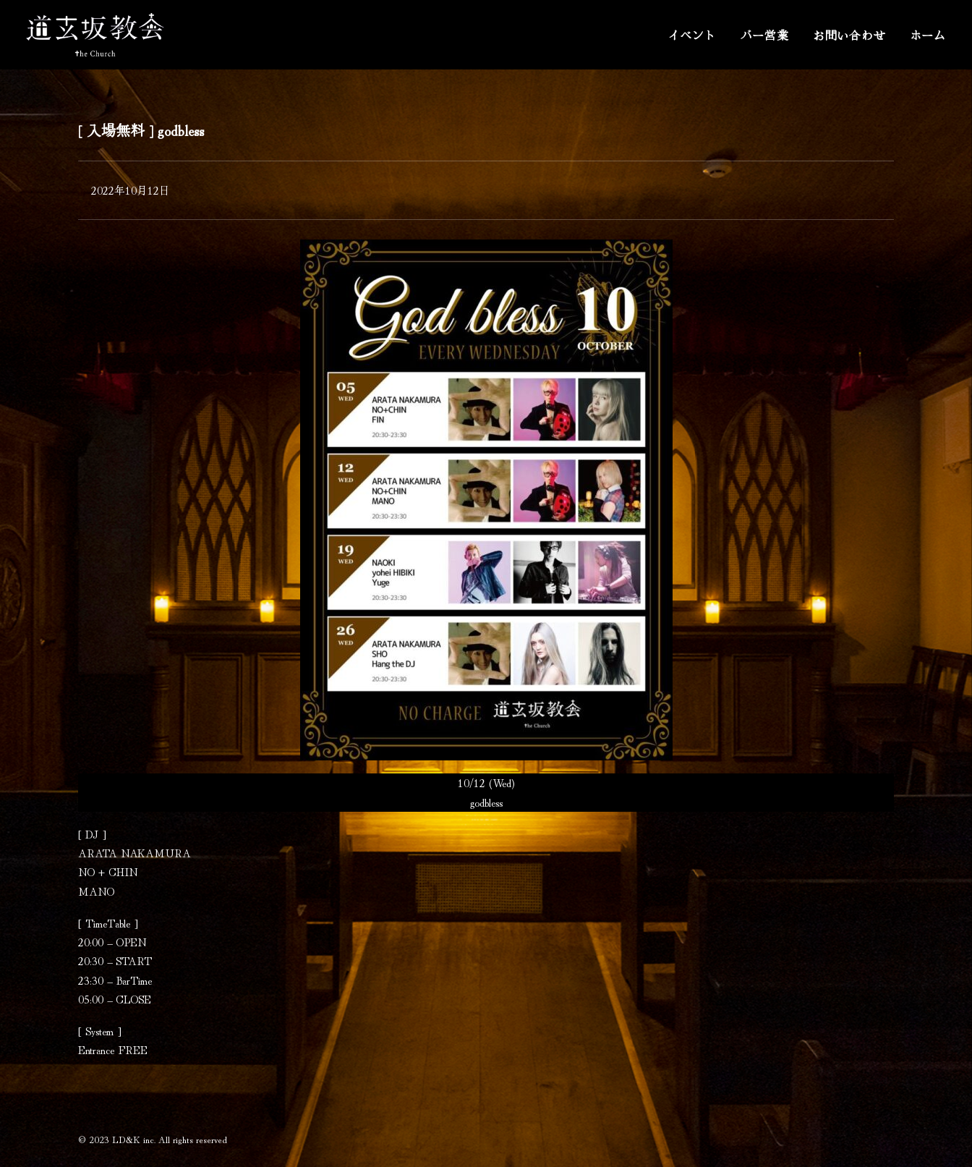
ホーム (928, 34)
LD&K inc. (133, 1139)
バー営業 (765, 34)
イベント (692, 34)
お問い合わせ (849, 34)
